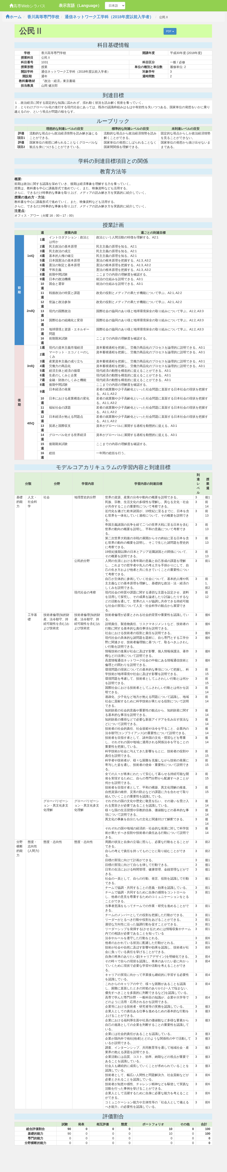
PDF (170, 31)
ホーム (14, 17)
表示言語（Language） (80, 5)
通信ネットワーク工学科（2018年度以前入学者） (109, 17)
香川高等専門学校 (43, 17)
